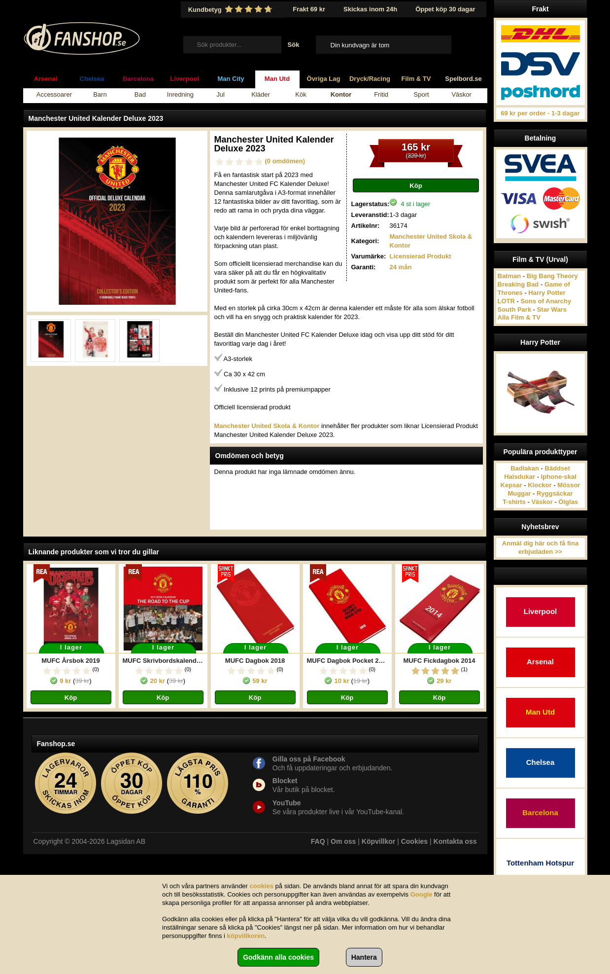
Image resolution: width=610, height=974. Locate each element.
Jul (220, 94)
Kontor (341, 94)
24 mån (401, 267)
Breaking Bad (518, 284)
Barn (99, 94)
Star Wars (552, 309)
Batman (509, 276)
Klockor (539, 485)
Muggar (519, 493)
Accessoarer (54, 94)
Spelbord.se (463, 78)
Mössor (568, 485)
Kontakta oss (455, 841)
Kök (300, 94)
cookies (261, 886)
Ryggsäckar (555, 493)
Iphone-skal (558, 476)
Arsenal (46, 78)
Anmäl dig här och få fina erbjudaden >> (540, 547)
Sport (421, 94)
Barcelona (138, 78)
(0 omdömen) (285, 161)
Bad (140, 94)
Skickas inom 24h (370, 9)
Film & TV (416, 78)
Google (421, 894)
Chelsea (92, 78)
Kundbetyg (231, 9)
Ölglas (568, 501)
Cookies (414, 841)
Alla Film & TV (519, 317)
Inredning (180, 94)
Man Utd (277, 78)
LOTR (506, 301)
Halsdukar (519, 476)
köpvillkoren (246, 935)
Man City (230, 78)
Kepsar (511, 485)
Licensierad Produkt (420, 256)
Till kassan (465, 44)
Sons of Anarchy (545, 301)
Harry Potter (546, 292)
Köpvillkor (378, 841)
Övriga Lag (323, 78)
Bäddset (557, 468)
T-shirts (514, 501)
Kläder (260, 94)
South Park (515, 309)
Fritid (381, 94)
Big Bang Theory (552, 276)
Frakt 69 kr (309, 9)
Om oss (343, 841)
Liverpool (184, 78)
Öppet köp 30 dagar (445, 9)
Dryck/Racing (369, 78)
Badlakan (524, 468)
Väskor (461, 94)
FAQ (318, 841)
